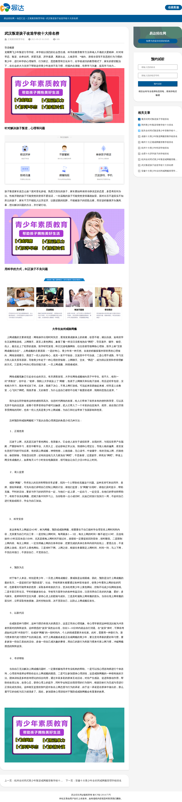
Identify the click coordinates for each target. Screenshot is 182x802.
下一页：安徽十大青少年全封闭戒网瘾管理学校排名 (93, 780)
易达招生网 (9, 18)
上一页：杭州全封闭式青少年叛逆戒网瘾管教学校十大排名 (34, 780)
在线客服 (173, 7)
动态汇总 (21, 18)
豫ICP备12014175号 (102, 795)
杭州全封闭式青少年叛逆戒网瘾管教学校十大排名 (159, 159)
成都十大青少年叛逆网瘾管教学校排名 (159, 136)
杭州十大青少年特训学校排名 (155, 148)
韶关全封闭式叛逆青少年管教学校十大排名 (159, 131)
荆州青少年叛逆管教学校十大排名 (157, 125)
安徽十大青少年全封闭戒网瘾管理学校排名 (159, 171)
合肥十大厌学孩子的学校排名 (155, 154)
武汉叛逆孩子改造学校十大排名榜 (157, 165)
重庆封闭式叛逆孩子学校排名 (155, 119)
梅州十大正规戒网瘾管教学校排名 (157, 142)
